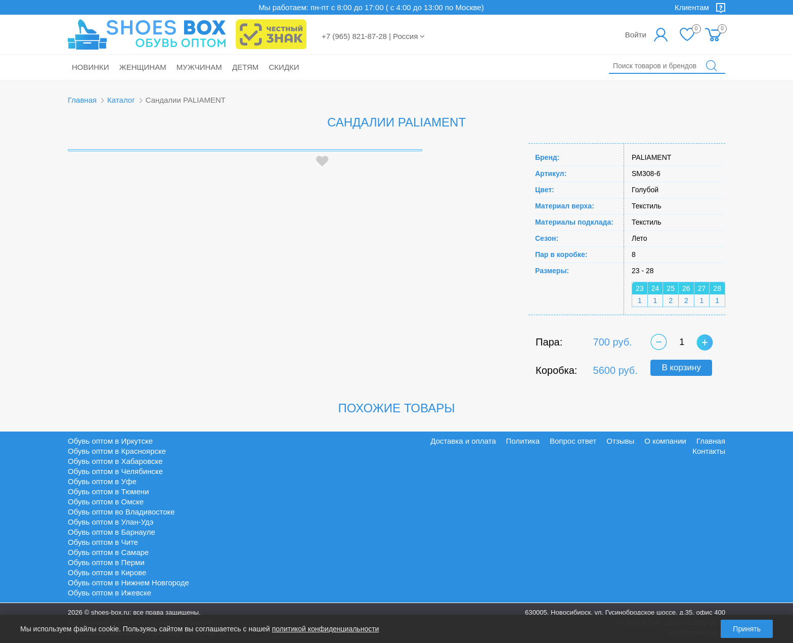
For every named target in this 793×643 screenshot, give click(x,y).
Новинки (90, 67)
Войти (635, 34)
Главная (82, 100)
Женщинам (142, 67)
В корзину (681, 367)
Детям (245, 67)
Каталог (121, 100)
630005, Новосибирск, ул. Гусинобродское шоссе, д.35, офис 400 (625, 612)
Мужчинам (199, 67)
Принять (747, 629)
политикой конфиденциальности (325, 629)
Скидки (284, 67)
